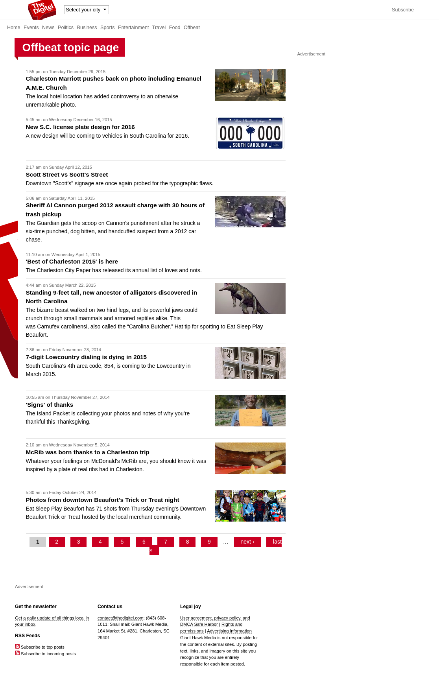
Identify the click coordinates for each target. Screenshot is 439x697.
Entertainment (133, 27)
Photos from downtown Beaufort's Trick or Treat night (102, 499)
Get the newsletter (36, 606)
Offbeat (192, 27)
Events (31, 27)
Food (175, 27)
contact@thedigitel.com (120, 618)
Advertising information (229, 631)
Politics (66, 27)
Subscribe (403, 10)
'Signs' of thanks (50, 404)
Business (87, 27)
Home (13, 27)
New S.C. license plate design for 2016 (80, 127)
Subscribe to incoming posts (45, 653)
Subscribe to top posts (40, 647)
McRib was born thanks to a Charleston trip (87, 452)
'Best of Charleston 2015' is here (72, 261)
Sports (107, 27)
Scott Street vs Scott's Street (67, 174)
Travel (159, 27)
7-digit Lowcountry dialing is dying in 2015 (86, 357)
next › (247, 541)
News (48, 27)
